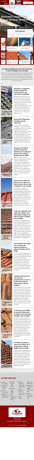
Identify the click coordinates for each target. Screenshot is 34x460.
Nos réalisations (8, 27)
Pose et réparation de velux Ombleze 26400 (13, 397)
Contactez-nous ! (24, 27)
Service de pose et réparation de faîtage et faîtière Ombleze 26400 (30, 388)
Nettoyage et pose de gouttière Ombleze (13, 391)
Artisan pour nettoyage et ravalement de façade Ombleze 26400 (22, 385)
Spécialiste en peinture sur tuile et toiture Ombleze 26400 (21, 392)
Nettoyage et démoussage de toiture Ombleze (5, 396)
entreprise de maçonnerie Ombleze (4, 387)
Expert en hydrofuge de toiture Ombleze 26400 (30, 396)
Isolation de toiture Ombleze (5, 383)
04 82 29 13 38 (11, 421)
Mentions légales (23, 425)
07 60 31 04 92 (22, 421)
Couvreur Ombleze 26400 (5, 391)
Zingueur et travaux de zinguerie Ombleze (13, 384)
